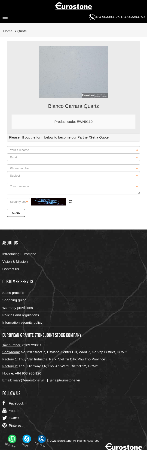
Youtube (11, 410)
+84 (18, 373)
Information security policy (22, 322)
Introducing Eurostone (19, 254)
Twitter (10, 418)
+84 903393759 (132, 17)
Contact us (10, 269)
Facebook (13, 403)
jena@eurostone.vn (65, 380)
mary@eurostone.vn (28, 380)
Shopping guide (14, 300)
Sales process (13, 293)
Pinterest (12, 425)
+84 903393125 (107, 17)
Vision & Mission (15, 261)
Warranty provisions (17, 308)
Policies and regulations (20, 315)
